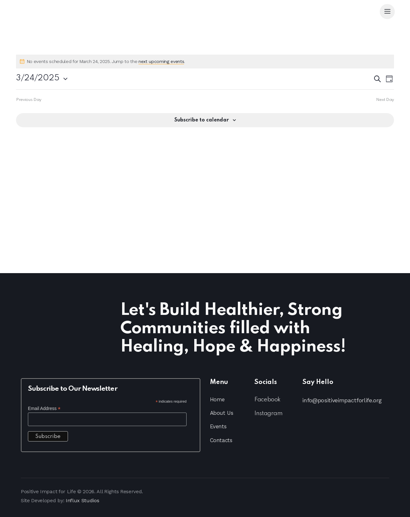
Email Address (44, 409)
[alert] (205, 61)
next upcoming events (161, 61)
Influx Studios (82, 500)
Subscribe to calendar (201, 120)
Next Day (385, 100)
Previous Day (28, 100)
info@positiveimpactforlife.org (341, 400)
